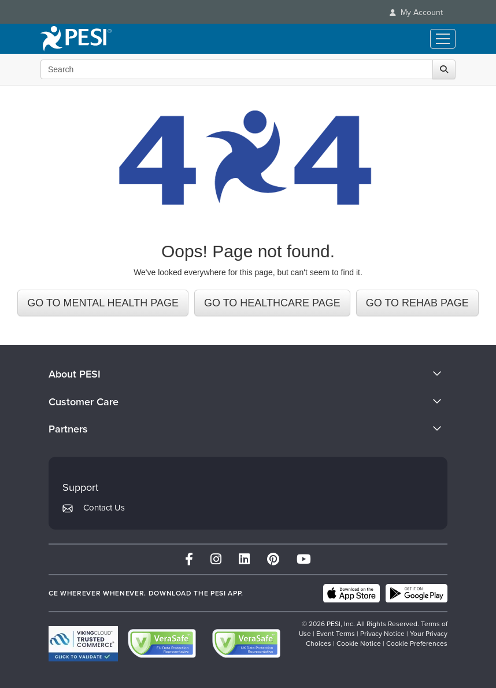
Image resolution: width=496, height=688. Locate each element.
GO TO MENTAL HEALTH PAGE (103, 303)
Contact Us (104, 507)
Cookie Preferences (416, 643)
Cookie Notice (358, 643)
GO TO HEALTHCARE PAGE (272, 303)
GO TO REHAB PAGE (417, 303)
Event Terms (335, 633)
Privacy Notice (382, 633)
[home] (76, 38)
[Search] (444, 69)
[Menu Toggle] (443, 39)
